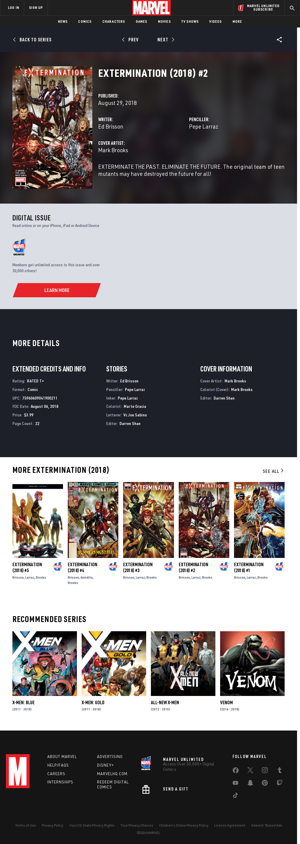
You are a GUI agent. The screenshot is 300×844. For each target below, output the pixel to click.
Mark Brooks (113, 150)
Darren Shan (130, 423)
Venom (226, 702)
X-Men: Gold (93, 702)
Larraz (29, 577)
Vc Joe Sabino (135, 414)
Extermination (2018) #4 (82, 567)
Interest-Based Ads (266, 825)
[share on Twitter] (250, 771)
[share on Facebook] (236, 772)
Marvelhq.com (112, 773)
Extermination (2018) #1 (249, 567)
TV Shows (190, 21)
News (63, 21)
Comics (84, 21)
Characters (113, 21)
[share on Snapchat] (250, 784)
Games (141, 21)
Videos (215, 21)
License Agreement (229, 825)
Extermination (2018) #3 (138, 567)
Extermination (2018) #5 (27, 567)
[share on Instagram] (265, 771)
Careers (56, 773)
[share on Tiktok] (235, 796)
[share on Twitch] (280, 784)
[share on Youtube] (235, 784)
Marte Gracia (135, 406)
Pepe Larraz (203, 126)
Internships (60, 782)
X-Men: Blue (23, 702)
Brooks (41, 577)
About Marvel (62, 756)
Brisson (18, 577)
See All (274, 471)
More (237, 21)
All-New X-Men (165, 702)
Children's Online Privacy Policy (183, 825)
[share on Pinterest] (265, 784)
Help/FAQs (58, 765)
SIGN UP (36, 7)
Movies (164, 21)
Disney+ (105, 765)
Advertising (110, 756)
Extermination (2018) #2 (193, 567)
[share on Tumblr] (280, 771)
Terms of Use (25, 825)
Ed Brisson (110, 126)
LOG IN (13, 7)
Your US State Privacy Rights (91, 825)
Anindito (86, 577)
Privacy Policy (52, 825)
